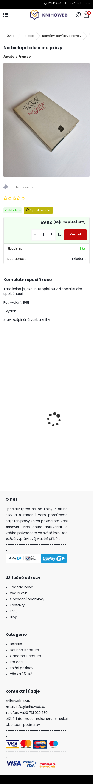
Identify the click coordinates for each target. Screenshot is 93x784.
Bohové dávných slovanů (29, 446)
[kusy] (43, 235)
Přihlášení (54, 3)
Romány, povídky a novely (61, 36)
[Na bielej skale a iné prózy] (46, 120)
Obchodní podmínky (23, 724)
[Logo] (46, 15)
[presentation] (6, 411)
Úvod (11, 36)
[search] (78, 15)
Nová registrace (79, 3)
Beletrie (28, 36)
